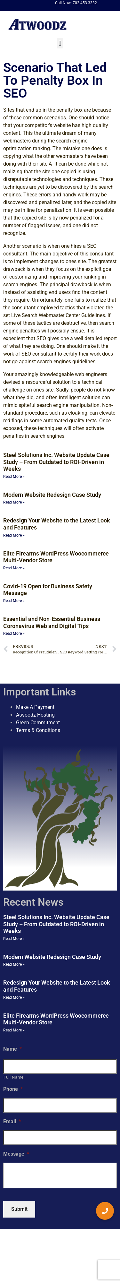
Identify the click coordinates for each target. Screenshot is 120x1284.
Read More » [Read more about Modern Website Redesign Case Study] (14, 502)
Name (12, 1049)
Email (12, 1121)
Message (16, 1154)
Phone (13, 1089)
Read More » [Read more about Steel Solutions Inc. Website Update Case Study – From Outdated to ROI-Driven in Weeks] (14, 476)
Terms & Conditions (38, 730)
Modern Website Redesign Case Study (52, 494)
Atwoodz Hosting (35, 715)
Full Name (14, 1077)
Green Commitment (38, 723)
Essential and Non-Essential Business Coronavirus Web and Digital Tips (51, 622)
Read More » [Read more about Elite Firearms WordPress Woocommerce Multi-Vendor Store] (14, 568)
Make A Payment (35, 707)
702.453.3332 (85, 3)
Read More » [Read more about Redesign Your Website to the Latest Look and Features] (14, 535)
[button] (60, 43)
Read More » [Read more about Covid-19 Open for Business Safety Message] (14, 601)
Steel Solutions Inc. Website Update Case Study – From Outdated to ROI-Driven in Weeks (56, 462)
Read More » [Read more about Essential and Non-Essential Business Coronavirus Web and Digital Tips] (14, 633)
